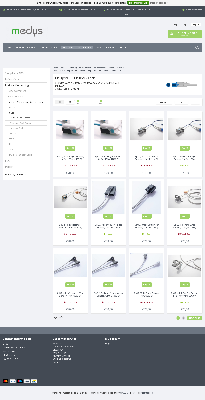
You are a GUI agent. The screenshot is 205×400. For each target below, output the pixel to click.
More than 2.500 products (79, 9)
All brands (164, 102)
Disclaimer (58, 349)
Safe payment (194, 9)
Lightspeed (147, 392)
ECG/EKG (14, 107)
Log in (108, 343)
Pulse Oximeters (17, 90)
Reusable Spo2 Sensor (20, 117)
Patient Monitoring (77, 47)
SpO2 (12, 112)
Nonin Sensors (16, 96)
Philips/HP (70, 70)
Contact (56, 362)
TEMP (12, 149)
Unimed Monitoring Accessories (25, 102)
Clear (27, 175)
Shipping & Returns (62, 358)
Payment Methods (61, 355)
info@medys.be (10, 355)
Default (181, 102)
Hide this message (138, 3)
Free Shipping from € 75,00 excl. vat (28, 9)
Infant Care (49, 47)
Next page (194, 318)
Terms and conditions (63, 346)
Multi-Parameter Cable (20, 154)
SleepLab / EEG (25, 47)
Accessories (15, 133)
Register (186, 24)
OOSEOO (123, 392)
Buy (70, 148)
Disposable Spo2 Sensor (20, 123)
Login (176, 24)
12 (195, 102)
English (196, 24)
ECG (98, 47)
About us (57, 343)
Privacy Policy (59, 352)
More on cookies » (159, 3)
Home (55, 67)
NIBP (11, 138)
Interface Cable (17, 128)
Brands (124, 47)
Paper (110, 47)
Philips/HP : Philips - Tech (111, 70)
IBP (11, 143)
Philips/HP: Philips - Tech (87, 70)
